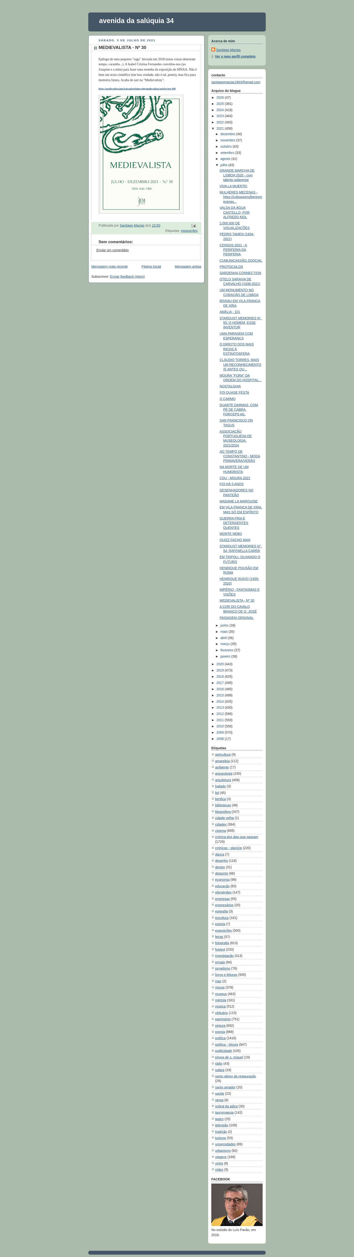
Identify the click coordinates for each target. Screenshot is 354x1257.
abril (224, 638)
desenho (221, 861)
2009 (220, 732)
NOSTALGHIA (230, 386)
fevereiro (227, 650)
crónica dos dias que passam (236, 837)
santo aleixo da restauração (235, 1076)
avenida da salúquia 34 (136, 20)
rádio (219, 1063)
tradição (221, 1132)
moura (219, 987)
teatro (219, 1119)
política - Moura (226, 1044)
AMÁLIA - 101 (230, 312)
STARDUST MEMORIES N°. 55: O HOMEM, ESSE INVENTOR (241, 322)
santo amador (225, 1087)
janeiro (225, 656)
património (223, 1019)
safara (219, 1070)
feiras (219, 937)
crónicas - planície (228, 848)
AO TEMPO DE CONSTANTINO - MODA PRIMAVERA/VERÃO (240, 456)
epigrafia (221, 911)
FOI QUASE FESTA (234, 392)
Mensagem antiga (188, 266)
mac (218, 981)
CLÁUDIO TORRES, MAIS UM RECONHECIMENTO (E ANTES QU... (240, 364)
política (220, 1038)
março (225, 644)
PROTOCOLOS (231, 267)
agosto (225, 159)
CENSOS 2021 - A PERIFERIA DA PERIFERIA (233, 249)
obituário (221, 1013)
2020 (220, 664)
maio (224, 632)
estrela (220, 924)
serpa (219, 1100)
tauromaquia (224, 1112)
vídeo (219, 1170)
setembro (227, 153)
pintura (220, 1025)
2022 (220, 122)
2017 (220, 683)
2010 (220, 726)
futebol (220, 949)
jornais (220, 962)
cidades (221, 824)
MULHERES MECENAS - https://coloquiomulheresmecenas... (241, 197)
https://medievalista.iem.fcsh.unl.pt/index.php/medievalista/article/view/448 (137, 88)
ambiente (222, 767)
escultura (222, 918)
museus (221, 994)
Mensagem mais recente (109, 266)
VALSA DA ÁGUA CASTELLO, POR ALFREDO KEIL (235, 212)
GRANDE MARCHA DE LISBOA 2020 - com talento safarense (237, 175)
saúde (219, 1093)
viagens (221, 1157)
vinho (219, 1163)
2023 (220, 116)
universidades (225, 1144)
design (220, 867)
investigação (224, 956)
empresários (224, 905)
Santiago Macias (228, 50)
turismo (220, 1138)
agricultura (223, 754)
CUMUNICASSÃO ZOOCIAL (241, 260)
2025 (220, 104)
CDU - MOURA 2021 (235, 478)
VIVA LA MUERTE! (234, 186)
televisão (221, 1125)
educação (222, 886)
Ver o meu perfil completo (235, 56)
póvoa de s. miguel (229, 1057)
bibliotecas (223, 805)
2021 (220, 128)
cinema (220, 831)
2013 (220, 707)
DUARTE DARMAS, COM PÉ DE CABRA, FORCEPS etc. (239, 409)
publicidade (223, 1051)
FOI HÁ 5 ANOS (232, 484)
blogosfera (223, 812)
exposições (189, 231)
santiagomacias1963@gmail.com (235, 82)
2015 (220, 695)
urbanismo (223, 1151)
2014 (220, 701)
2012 (220, 714)
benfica (220, 799)
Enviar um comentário (112, 250)
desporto (221, 873)
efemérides (223, 892)
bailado (220, 786)
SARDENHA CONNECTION (240, 273)
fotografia (222, 943)
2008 (220, 739)
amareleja (222, 761)
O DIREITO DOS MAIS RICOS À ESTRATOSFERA (237, 349)
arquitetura (223, 780)
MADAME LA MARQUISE (239, 501)
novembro (228, 140)
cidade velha (224, 818)
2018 (220, 676)
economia (222, 880)
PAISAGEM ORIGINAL (237, 618)
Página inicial (151, 266)
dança (219, 854)
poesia (220, 1032)
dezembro (228, 134)
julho (224, 165)
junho (225, 625)
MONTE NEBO (231, 534)
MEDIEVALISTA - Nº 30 (237, 600)
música (220, 1006)
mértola (220, 1000)
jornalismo (222, 968)
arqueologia (223, 773)
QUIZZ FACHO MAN (235, 540)
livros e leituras (226, 975)
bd (217, 793)
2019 (220, 670)
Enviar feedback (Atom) (127, 276)
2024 (220, 110)
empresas (222, 899)
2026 (220, 97)
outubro (226, 146)
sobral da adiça (226, 1106)
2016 (220, 689)
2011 (220, 720)
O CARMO (228, 399)
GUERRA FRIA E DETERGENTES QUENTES (234, 523)
